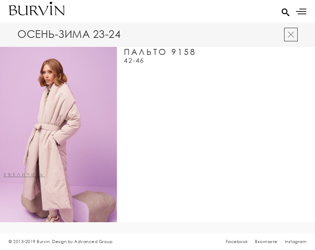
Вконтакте (266, 241)
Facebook (237, 241)
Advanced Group (93, 241)
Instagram (296, 241)
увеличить (24, 175)
